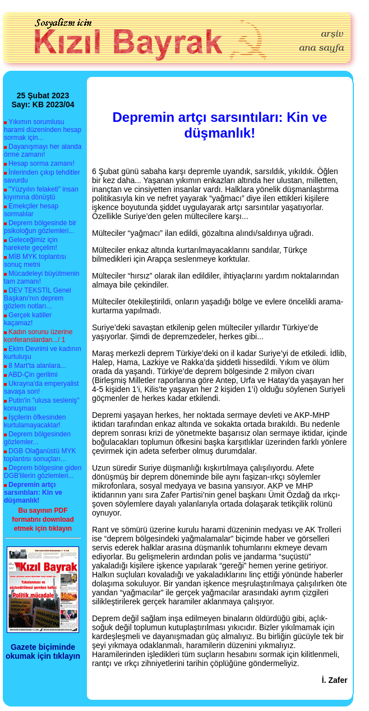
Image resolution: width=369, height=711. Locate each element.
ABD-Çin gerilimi (33, 375)
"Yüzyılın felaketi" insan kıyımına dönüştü (41, 193)
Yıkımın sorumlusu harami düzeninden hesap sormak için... (42, 130)
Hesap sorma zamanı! (41, 163)
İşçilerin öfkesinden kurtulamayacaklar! (35, 421)
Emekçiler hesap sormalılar (31, 210)
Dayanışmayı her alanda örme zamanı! (42, 150)
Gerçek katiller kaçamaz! (28, 319)
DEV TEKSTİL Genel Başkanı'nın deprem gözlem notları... (37, 298)
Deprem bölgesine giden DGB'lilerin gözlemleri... (42, 472)
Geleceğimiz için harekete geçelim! (31, 244)
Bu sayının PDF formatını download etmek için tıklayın (43, 519)
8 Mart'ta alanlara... (37, 366)
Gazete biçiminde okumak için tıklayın (43, 651)
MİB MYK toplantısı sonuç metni (35, 260)
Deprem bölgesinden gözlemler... (37, 438)
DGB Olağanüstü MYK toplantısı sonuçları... (40, 455)
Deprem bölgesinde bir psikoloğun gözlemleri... (40, 227)
